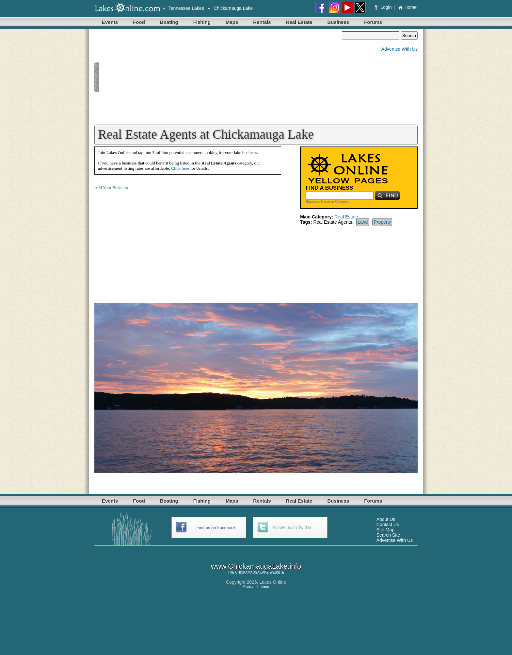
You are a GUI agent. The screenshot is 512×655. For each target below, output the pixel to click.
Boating (169, 22)
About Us (385, 519)
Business (338, 22)
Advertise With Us (399, 49)
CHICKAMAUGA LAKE (251, 572)
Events (110, 22)
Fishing (202, 22)
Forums (373, 22)
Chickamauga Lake (233, 8)
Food (139, 22)
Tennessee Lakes (186, 8)
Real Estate (299, 22)
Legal (265, 586)
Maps (232, 22)
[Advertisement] (218, 77)
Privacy (248, 586)
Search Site (388, 535)
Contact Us (387, 524)
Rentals (262, 22)
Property (382, 222)
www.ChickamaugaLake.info (256, 566)
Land (363, 222)
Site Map (385, 529)
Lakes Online (273, 582)
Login (384, 7)
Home (407, 7)
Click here (180, 168)
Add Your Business (111, 187)
